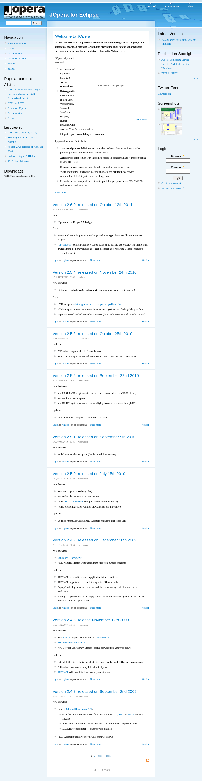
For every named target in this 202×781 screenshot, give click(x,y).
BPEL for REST (16, 103)
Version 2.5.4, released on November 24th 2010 (94, 272)
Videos (189, 6)
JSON (131, 714)
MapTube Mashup (74, 501)
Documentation (171, 6)
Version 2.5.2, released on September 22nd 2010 (96, 375)
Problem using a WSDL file (21, 156)
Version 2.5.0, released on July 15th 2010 (89, 474)
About (11, 48)
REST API (63, 672)
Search (11, 68)
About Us (12, 118)
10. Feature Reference (19, 161)
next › (101, 755)
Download (151, 6)
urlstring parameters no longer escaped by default (97, 304)
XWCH (66, 637)
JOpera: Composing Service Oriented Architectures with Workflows (175, 64)
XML (121, 714)
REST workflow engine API (77, 709)
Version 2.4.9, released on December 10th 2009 (94, 540)
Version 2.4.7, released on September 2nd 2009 (95, 691)
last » (109, 755)
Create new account (171, 183)
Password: (177, 167)
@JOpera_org (164, 93)
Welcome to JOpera (72, 36)
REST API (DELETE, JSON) (22, 132)
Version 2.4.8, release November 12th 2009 (91, 620)
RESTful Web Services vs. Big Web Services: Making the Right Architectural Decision (25, 94)
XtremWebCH (102, 637)
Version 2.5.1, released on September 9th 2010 (94, 437)
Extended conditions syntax (71, 642)
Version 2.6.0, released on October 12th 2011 (92, 205)
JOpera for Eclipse (17, 43)
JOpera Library (65, 244)
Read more (60, 192)
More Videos (140, 119)
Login (56, 260)
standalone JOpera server (70, 557)
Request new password (172, 188)
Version (145, 260)
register (65, 260)
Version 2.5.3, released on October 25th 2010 (92, 333)
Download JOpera (17, 58)
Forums (11, 63)
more (195, 78)
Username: (177, 156)
